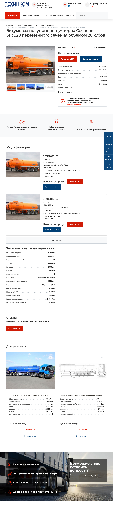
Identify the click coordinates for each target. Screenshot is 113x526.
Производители (56, 15)
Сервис (45, 15)
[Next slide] (50, 64)
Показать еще (56, 240)
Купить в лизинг (31, 436)
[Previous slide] (10, 64)
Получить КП (30, 430)
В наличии (27, 15)
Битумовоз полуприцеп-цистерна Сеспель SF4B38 (81, 395)
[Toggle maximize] (52, 48)
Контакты (69, 15)
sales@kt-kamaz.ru (74, 3)
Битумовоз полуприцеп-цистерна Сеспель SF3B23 (29, 395)
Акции (36, 15)
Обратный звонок (96, 6)
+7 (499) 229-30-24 (98, 4)
